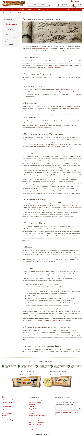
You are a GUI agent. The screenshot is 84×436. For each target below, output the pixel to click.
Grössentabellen (9, 29)
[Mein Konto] (65, 4)
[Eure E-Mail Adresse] (66, 409)
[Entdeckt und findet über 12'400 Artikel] (38, 4)
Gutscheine (32, 406)
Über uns (4, 422)
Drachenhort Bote (6, 406)
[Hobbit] (68, 9)
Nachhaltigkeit (32, 413)
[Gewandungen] (6, 9)
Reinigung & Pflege (10, 37)
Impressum (8, 32)
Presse (30, 417)
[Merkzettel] (58, 4)
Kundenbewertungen (7, 413)
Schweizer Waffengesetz (35, 424)
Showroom (8, 39)
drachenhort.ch (45, 48)
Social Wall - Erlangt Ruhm (9, 420)
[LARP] (30, 9)
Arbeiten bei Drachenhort (8, 402)
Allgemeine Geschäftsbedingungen (11, 23)
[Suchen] (48, 4)
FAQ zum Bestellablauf (11, 27)
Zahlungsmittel (9, 44)
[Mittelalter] (14, 9)
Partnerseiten (5, 415)
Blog (3, 404)
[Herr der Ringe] (60, 9)
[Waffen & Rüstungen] (39, 9)
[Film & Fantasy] (76, 9)
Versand (7, 42)
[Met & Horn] (22, 9)
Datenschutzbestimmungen (59, 320)
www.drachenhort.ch (50, 67)
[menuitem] (38, 4)
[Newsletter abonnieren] (79, 409)
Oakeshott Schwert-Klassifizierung (38, 415)
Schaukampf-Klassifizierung (36, 422)
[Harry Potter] (50, 9)
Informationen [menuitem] (75, 1)
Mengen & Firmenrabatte (35, 409)
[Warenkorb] (76, 4)
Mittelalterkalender (34, 411)
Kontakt (7, 34)
